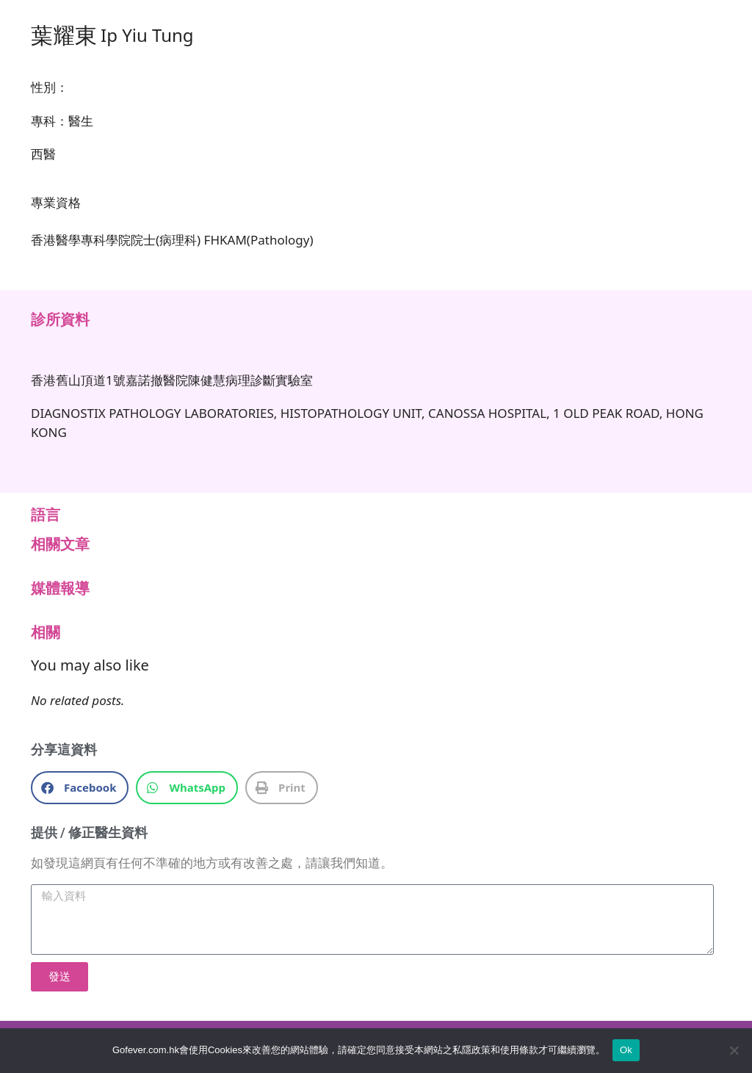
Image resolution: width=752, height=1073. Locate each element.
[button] (80, 787)
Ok (626, 1049)
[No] (733, 1050)
